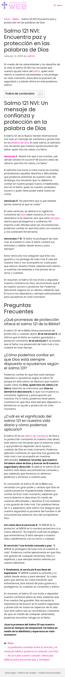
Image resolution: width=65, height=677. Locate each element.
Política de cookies (27, 672)
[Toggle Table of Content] (39, 94)
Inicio (7, 19)
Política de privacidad (49, 672)
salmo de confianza (36, 435)
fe (9, 508)
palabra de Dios (19, 142)
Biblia (16, 19)
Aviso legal (10, 672)
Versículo (9, 156)
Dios (23, 214)
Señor (36, 71)
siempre (54, 218)
